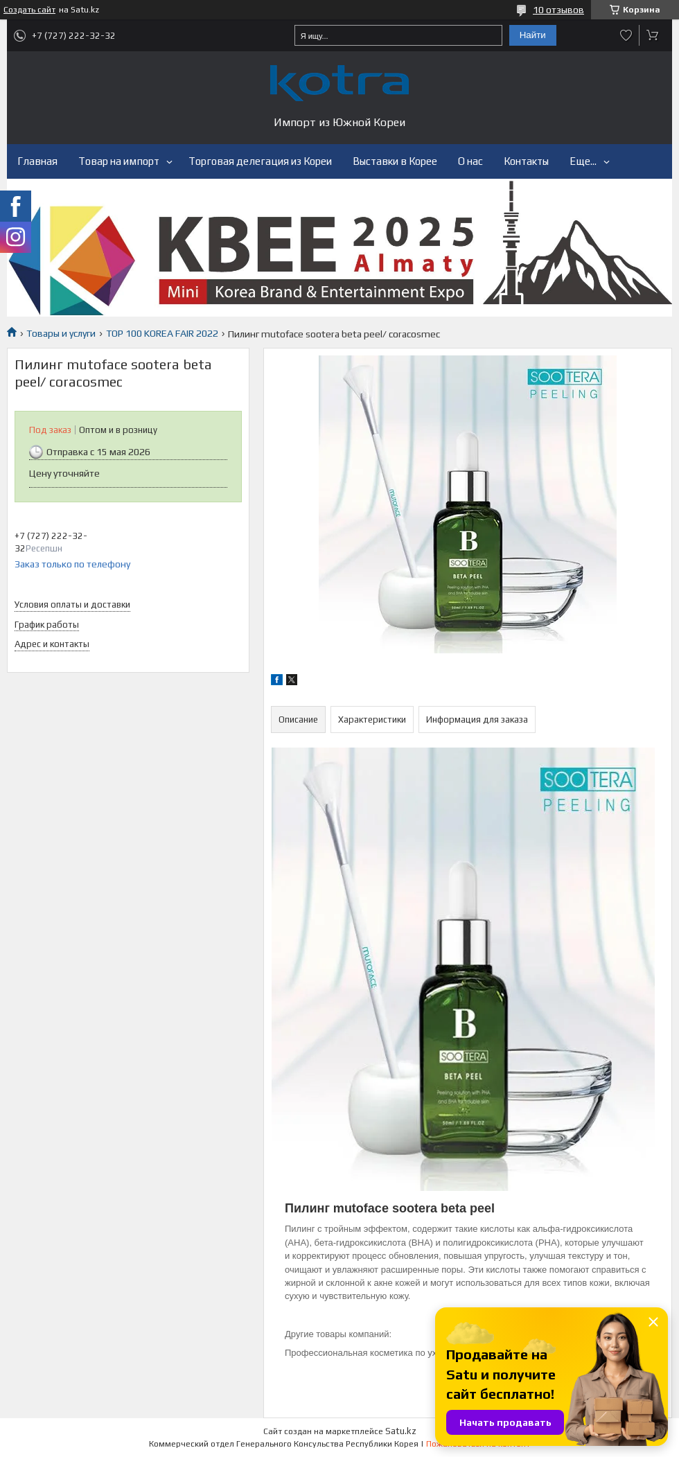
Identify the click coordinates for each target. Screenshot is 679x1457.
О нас (470, 161)
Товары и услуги (61, 333)
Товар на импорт (118, 161)
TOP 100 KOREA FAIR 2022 (162, 333)
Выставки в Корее (395, 161)
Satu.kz (400, 1431)
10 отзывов (558, 9)
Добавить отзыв (626, 35)
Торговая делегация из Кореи (260, 161)
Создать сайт (29, 10)
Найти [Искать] (533, 35)
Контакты (526, 161)
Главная (37, 161)
